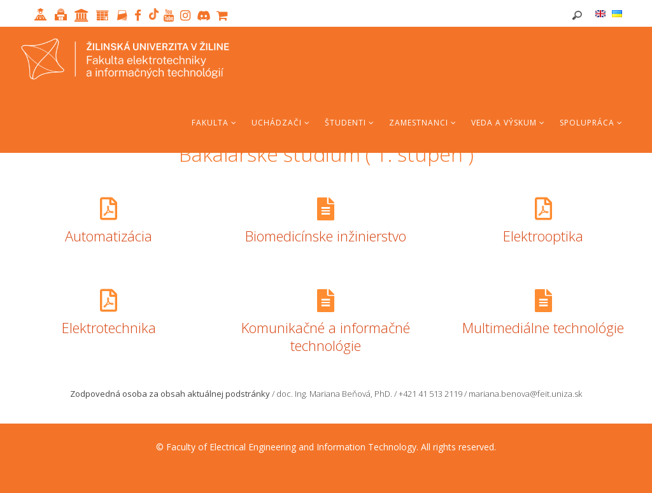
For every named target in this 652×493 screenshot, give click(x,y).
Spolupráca (591, 122)
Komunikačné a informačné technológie (325, 336)
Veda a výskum (508, 122)
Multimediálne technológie (543, 327)
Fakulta (214, 122)
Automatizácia (108, 235)
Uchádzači (281, 122)
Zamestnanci (423, 122)
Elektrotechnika (109, 327)
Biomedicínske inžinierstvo (325, 235)
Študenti (349, 122)
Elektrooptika (543, 235)
